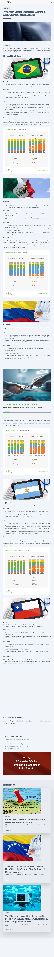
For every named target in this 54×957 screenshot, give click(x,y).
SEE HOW (7, 411)
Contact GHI (13, 721)
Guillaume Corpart (7, 18)
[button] (51, 2)
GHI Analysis (7, 8)
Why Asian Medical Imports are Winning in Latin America (27, 763)
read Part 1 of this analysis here (37, 50)
